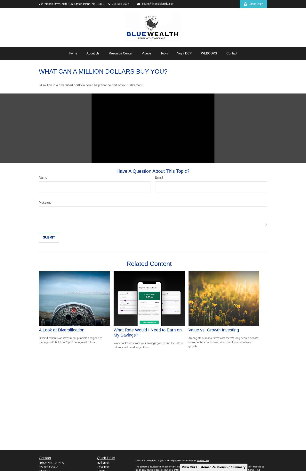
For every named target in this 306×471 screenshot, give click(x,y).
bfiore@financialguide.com (155, 3)
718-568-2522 (118, 3)
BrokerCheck (203, 460)
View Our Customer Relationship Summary (214, 467)
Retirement (103, 462)
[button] (73, 53)
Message (45, 202)
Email (159, 177)
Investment (103, 466)
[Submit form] (49, 237)
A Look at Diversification (62, 330)
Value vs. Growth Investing (214, 330)
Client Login (253, 4)
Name (43, 177)
